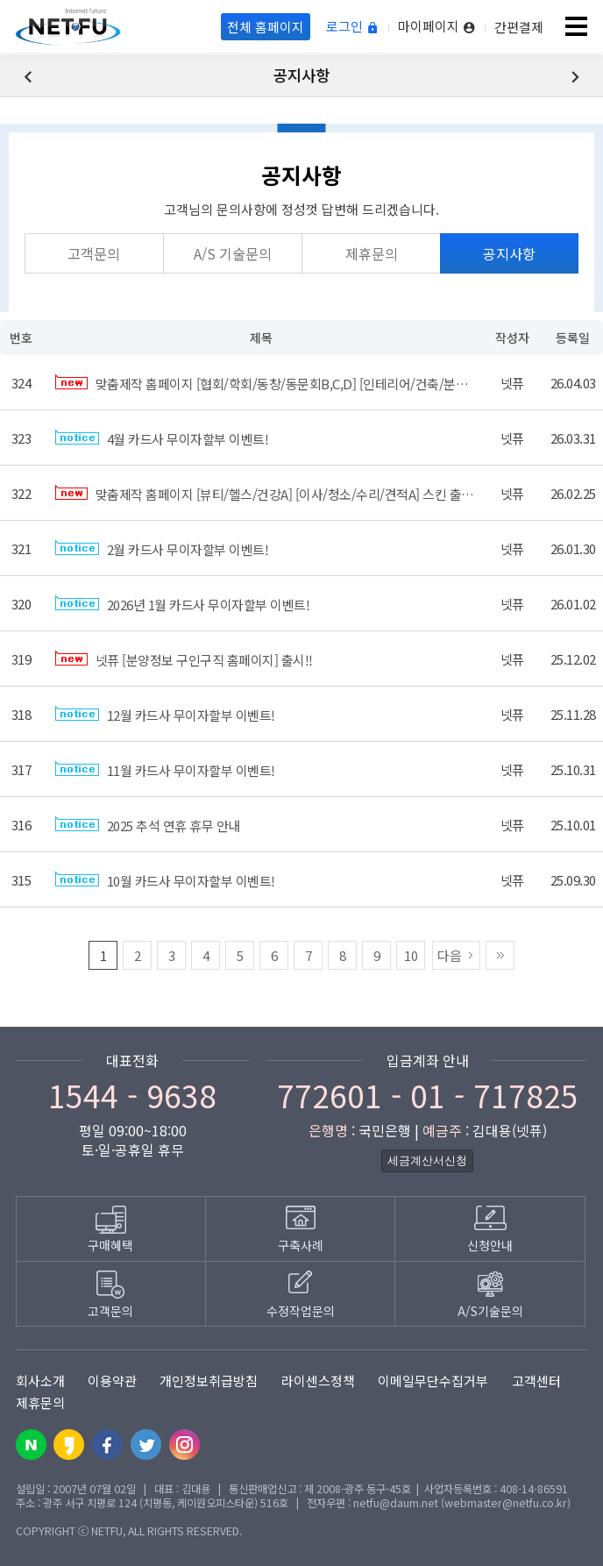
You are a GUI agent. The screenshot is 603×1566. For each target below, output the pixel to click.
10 (411, 955)
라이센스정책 (318, 1380)
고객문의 (93, 253)
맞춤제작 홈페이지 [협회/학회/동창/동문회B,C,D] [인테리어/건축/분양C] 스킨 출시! (295, 383)
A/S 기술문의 (233, 253)
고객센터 (536, 1380)
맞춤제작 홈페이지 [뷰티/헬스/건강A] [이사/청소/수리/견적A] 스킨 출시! (266, 494)
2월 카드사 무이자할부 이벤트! (161, 549)
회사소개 (40, 1380)
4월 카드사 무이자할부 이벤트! (161, 439)
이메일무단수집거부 (433, 1380)
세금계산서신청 (427, 1160)
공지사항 (509, 253)
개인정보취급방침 (209, 1380)
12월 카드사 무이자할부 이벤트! (165, 715)
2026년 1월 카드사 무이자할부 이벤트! (182, 604)
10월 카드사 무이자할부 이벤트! (165, 881)
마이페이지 (437, 26)
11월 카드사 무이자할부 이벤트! (165, 770)
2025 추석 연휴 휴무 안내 (147, 825)
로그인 (353, 26)
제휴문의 (371, 253)
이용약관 (112, 1380)
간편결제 (518, 26)
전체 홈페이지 (265, 27)
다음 (449, 955)
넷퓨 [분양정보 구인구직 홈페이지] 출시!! (184, 660)
